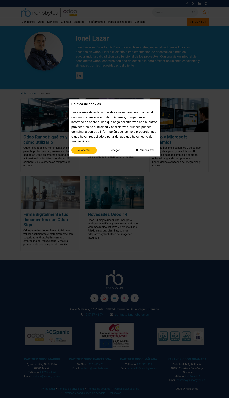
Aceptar (84, 150)
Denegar (114, 150)
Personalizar (145, 150)
